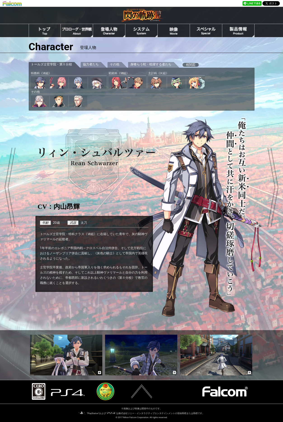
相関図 (190, 65)
